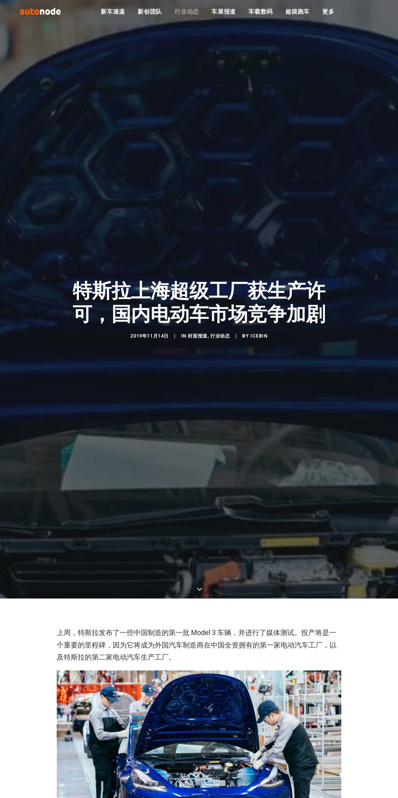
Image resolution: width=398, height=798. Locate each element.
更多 (328, 15)
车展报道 (223, 15)
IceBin (259, 341)
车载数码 (260, 15)
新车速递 (113, 15)
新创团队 (150, 15)
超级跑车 (297, 15)
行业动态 (187, 15)
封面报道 (197, 341)
